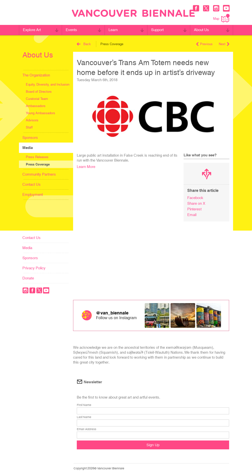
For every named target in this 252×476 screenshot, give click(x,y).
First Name (84, 405)
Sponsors (30, 137)
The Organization (36, 75)
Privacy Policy (34, 268)
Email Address (86, 429)
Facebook (195, 198)
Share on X (196, 203)
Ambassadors (36, 106)
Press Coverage (38, 164)
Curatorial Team (37, 99)
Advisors (32, 120)
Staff (29, 127)
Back (84, 44)
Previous (204, 44)
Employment (32, 194)
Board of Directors (39, 91)
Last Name (84, 417)
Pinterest (194, 209)
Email (191, 215)
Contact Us (31, 184)
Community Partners (39, 174)
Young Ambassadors (40, 113)
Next (224, 44)
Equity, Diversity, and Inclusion (47, 84)
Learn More (86, 167)
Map (221, 18)
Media (27, 148)
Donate (28, 278)
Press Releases (37, 157)
